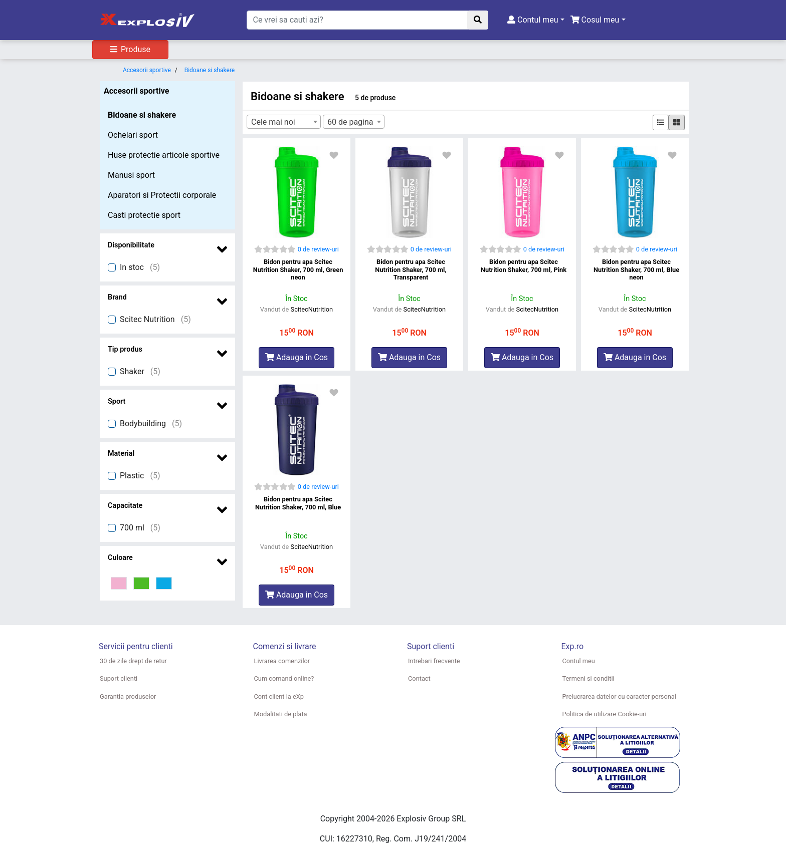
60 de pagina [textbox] (350, 122)
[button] (167, 247)
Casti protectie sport (144, 215)
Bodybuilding (151, 423)
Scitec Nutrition (155, 319)
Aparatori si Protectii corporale (162, 195)
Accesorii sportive (147, 70)
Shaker (140, 371)
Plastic (140, 475)
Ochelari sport (133, 135)
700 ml (140, 527)
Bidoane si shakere (209, 70)
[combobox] (284, 122)
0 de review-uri (318, 249)
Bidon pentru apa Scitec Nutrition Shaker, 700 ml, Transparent (410, 269)
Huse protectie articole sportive (164, 155)
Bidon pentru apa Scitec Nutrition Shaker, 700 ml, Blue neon (636, 269)
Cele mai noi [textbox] (273, 122)
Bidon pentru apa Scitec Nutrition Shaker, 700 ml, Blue (298, 502)
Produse (130, 49)
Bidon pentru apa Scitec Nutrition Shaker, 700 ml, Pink (523, 265)
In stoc (140, 267)
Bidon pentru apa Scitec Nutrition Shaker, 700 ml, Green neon (298, 269)
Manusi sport (131, 175)
